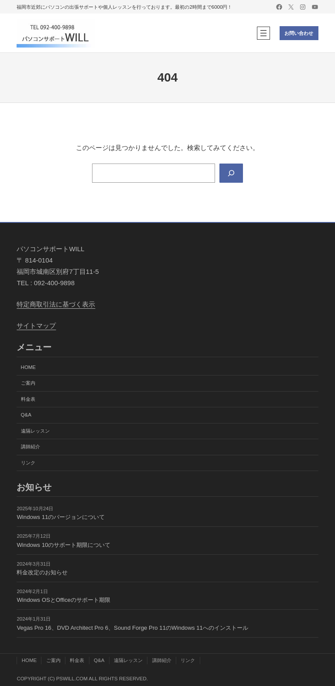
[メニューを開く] (263, 33)
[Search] (231, 173)
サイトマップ (36, 325)
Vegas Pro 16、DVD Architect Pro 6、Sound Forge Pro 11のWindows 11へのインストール (132, 628)
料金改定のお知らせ (42, 572)
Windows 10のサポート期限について (63, 545)
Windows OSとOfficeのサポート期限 (63, 600)
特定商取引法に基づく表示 (56, 304)
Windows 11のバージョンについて (61, 517)
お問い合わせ (298, 33)
